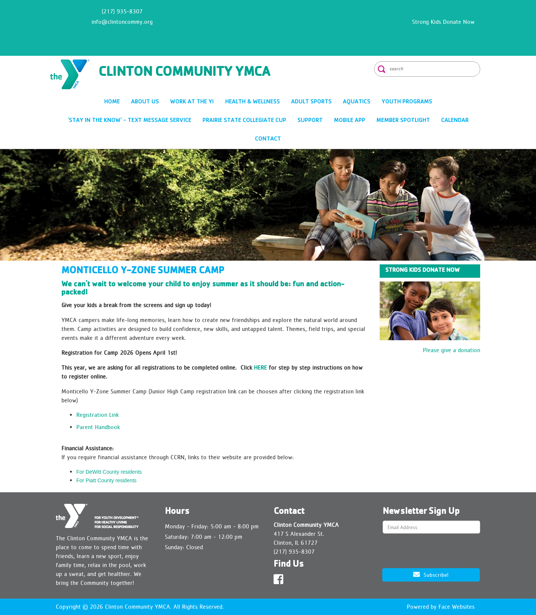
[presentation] (431, 551)
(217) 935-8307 (122, 11)
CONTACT (268, 139)
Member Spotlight (403, 121)
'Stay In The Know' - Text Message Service (129, 121)
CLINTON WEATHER (268, 28)
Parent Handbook (98, 427)
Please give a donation (451, 350)
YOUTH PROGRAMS (407, 102)
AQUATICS (356, 102)
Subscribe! (431, 574)
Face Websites (456, 606)
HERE (260, 367)
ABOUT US (145, 102)
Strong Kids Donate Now (443, 21)
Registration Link (97, 414)
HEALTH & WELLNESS (252, 102)
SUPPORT (310, 121)
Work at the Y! (192, 102)
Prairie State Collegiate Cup (244, 121)
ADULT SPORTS (311, 102)
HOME (112, 102)
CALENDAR (455, 121)
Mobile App (349, 121)
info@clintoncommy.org (122, 21)
